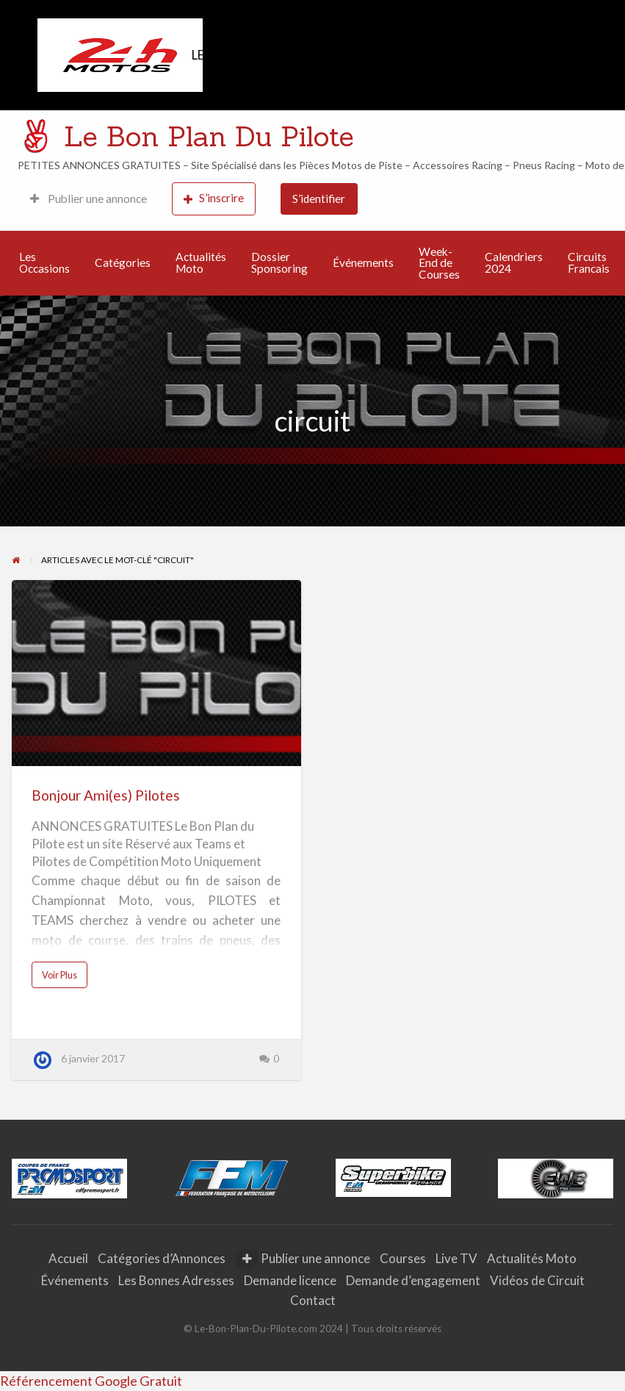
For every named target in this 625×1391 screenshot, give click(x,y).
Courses (403, 1258)
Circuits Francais (589, 262)
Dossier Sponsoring (279, 262)
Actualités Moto (201, 262)
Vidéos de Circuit (537, 1280)
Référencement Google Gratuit (91, 1381)
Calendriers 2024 (514, 262)
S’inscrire (214, 198)
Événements (363, 262)
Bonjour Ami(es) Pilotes (106, 795)
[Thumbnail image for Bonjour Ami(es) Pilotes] (156, 673)
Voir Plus (63, 978)
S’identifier (318, 198)
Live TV (456, 1258)
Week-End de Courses (439, 263)
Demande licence (290, 1280)
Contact (313, 1300)
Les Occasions (44, 262)
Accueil (68, 1258)
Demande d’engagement (413, 1280)
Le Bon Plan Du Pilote (209, 136)
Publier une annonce (88, 198)
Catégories (123, 262)
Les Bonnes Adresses (176, 1280)
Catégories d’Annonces (161, 1258)
